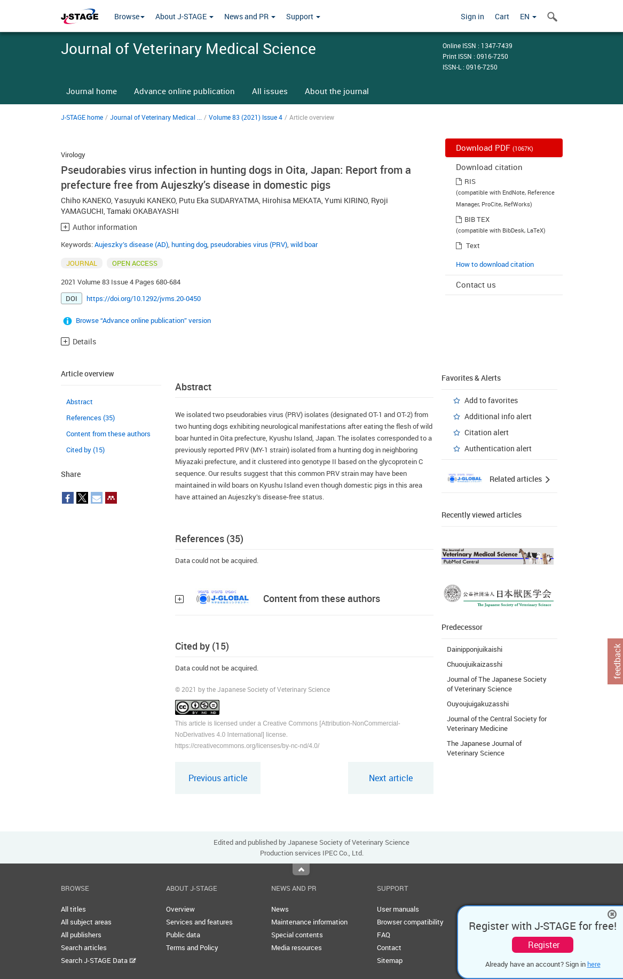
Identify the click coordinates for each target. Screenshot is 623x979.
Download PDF (494, 147)
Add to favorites (491, 400)
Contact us (476, 284)
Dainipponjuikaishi (474, 649)
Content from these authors (108, 433)
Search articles (84, 947)
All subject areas (86, 922)
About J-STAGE (184, 16)
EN (528, 16)
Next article (391, 778)
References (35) (90, 417)
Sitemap (390, 960)
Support (303, 16)
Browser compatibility (410, 922)
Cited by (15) (85, 449)
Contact (389, 947)
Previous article (217, 778)
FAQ (383, 934)
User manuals (398, 909)
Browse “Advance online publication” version (143, 320)
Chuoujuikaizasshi (474, 664)
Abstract (79, 401)
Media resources (296, 947)
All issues (270, 91)
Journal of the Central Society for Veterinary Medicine (497, 723)
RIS (470, 181)
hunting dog (189, 244)
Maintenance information (309, 922)
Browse (129, 16)
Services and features (199, 922)
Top (301, 869)
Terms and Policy (192, 947)
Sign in (472, 16)
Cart (502, 16)
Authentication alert (498, 448)
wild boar (304, 244)
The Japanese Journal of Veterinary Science (484, 748)
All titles (73, 909)
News (280, 909)
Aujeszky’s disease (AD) (131, 244)
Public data (183, 934)
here (594, 964)
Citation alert (486, 432)
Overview (180, 909)
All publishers (81, 934)
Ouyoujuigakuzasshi (478, 703)
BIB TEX (477, 219)
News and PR (249, 16)
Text (473, 245)
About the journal (337, 91)
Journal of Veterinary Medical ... (156, 117)
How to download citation (495, 264)
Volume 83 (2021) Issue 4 (245, 117)
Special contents (297, 934)
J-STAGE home (82, 117)
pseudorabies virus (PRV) (248, 244)
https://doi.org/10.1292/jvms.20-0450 (143, 298)
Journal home (91, 91)
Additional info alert (498, 416)
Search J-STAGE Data (98, 960)
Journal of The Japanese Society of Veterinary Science (497, 683)
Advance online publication (184, 91)
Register (543, 945)
